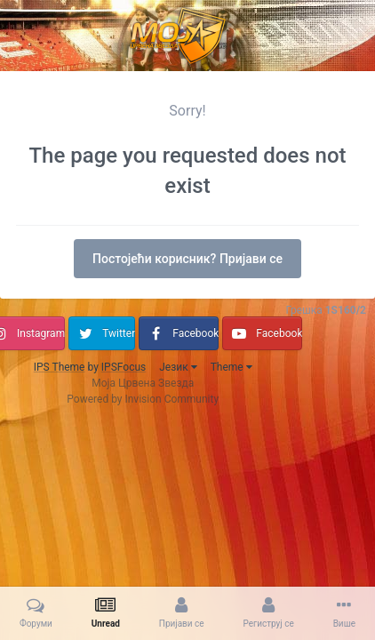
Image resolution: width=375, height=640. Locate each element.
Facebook (195, 333)
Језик (177, 367)
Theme (231, 367)
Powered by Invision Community (143, 399)
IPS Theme (59, 367)
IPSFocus (123, 367)
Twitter (118, 333)
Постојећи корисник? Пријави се (187, 259)
